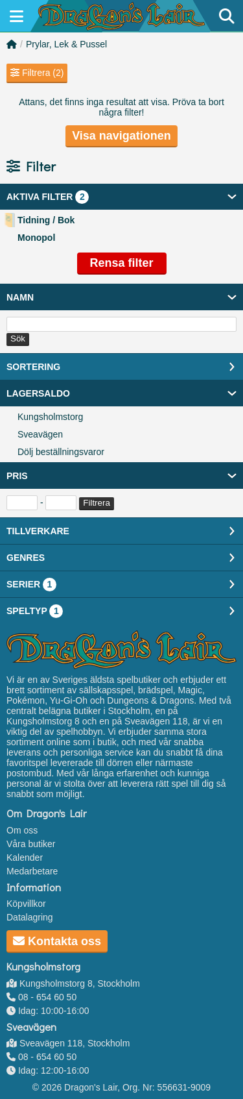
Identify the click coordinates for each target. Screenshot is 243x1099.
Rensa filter (121, 262)
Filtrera (96, 503)
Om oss (22, 830)
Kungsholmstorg (50, 417)
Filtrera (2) (37, 73)
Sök (17, 338)
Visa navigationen (121, 135)
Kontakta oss (57, 941)
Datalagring (29, 917)
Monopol (36, 237)
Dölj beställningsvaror (60, 452)
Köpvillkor (26, 903)
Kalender (24, 857)
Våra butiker (30, 844)
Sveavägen (40, 434)
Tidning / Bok (46, 220)
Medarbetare (32, 871)
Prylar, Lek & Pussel (66, 44)
